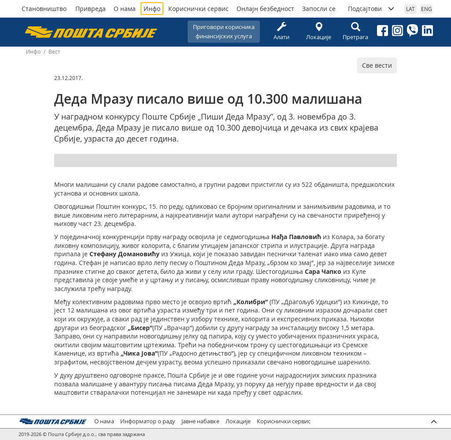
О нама (125, 8)
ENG (426, 8)
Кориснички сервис (198, 8)
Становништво (44, 8)
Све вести (377, 65)
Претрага (355, 31)
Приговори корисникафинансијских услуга (224, 31)
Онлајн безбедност (265, 8)
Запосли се (319, 8)
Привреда (90, 8)
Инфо (152, 8)
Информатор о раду (147, 421)
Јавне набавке (200, 421)
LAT (410, 8)
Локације (318, 31)
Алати (281, 31)
